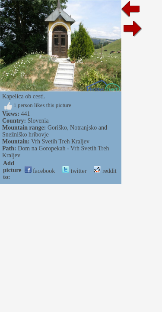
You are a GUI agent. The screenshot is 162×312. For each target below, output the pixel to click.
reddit (105, 171)
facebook (40, 171)
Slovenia (38, 120)
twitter (74, 171)
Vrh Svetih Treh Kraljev (60, 141)
